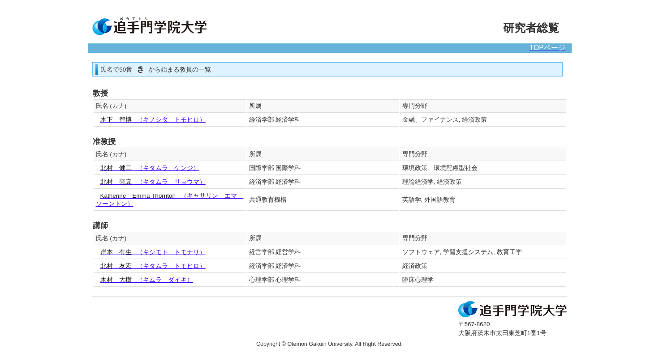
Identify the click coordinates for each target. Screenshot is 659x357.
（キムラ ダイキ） (146, 279)
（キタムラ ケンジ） (149, 168)
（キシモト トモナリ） (153, 252)
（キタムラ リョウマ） (153, 181)
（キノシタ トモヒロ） (153, 119)
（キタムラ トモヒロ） (153, 266)
